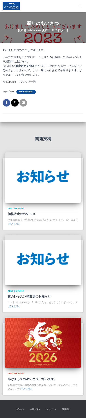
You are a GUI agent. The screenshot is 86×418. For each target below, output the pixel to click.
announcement (26, 92)
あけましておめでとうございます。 (32, 379)
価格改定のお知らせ (21, 214)
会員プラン (35, 409)
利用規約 (66, 409)
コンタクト (51, 409)
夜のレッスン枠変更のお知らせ (29, 296)
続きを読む (15, 223)
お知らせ (20, 409)
